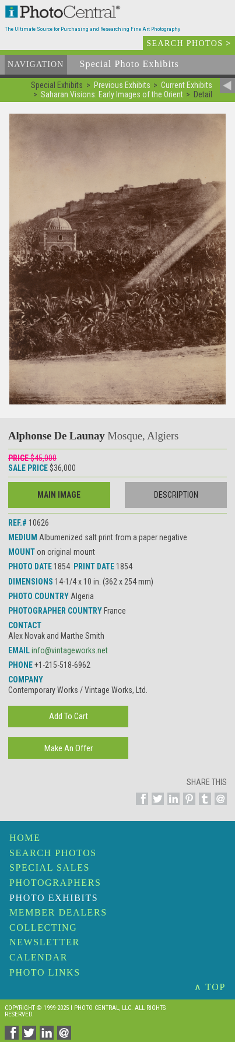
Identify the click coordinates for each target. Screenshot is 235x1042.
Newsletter (44, 942)
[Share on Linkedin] (172, 805)
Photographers (55, 883)
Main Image (58, 494)
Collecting (43, 927)
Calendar (38, 957)
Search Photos (53, 853)
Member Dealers (58, 912)
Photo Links (44, 972)
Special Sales (49, 867)
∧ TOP (210, 987)
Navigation (36, 64)
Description (176, 494)
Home (25, 838)
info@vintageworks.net (69, 650)
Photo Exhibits (53, 898)
